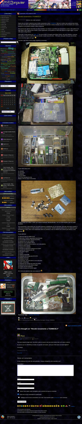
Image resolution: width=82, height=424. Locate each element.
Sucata (31, 315)
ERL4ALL (3, 36)
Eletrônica (25, 320)
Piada (13, 66)
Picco (22, 336)
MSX (4, 64)
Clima (3, 51)
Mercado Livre (10, 61)
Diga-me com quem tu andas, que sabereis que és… (8, 210)
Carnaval (8, 50)
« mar (7, 108)
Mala (6, 61)
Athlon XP (2, 48)
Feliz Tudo (13, 55)
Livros (6, 9)
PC (6, 66)
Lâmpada (14, 60)
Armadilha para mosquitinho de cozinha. (8, 235)
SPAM (6, 71)
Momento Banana (11, 63)
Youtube (8, 79)
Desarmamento (11, 53)
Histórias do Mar (4, 19)
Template (12, 73)
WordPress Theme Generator (57, 417)
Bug (15, 48)
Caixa (5, 50)
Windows (12, 76)
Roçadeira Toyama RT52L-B (8, 196)
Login (13, 9)
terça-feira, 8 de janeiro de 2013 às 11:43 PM (25, 337)
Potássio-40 (3, 27)
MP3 (2, 64)
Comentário (20, 364)
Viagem (8, 76)
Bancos (6, 48)
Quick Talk (3, 24)
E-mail (9, 9)
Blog (10, 48)
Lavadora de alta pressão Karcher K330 (8, 223)
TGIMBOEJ (53, 23)
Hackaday (3, 26)
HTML (14, 58)
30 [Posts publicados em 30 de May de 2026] (14, 104)
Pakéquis (3, 22)
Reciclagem (42, 320)
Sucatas (47, 320)
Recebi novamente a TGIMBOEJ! (29, 16)
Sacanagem (8, 69)
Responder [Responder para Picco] (19, 352)
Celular (14, 50)
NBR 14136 (12, 64)
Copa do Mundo (11, 51)
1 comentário (33, 318)
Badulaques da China (5, 15)
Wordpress (11, 77)
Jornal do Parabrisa (5, 33)
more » (73, 408)
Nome (19, 380)
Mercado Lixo (4, 63)
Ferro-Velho (10, 56)
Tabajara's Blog (4, 21)
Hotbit (2, 29)
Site (18, 388)
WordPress (41, 417)
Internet (31, 320)
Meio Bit (2, 31)
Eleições (2, 55)
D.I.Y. (21, 320)
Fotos (2, 9)
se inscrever (57, 399)
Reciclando (12, 68)
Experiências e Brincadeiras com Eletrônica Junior (8, 252)
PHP (9, 66)
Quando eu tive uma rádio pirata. (8, 228)
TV (5, 76)
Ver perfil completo (8, 278)
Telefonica (7, 73)
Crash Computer (47, 420)
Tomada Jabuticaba (5, 74)
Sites (3, 71)
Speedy (9, 71)
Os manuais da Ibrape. (8, 240)
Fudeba (9, 58)
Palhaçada (2, 66)
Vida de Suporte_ (4, 17)
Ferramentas (4, 56)
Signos (13, 69)
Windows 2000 (5, 77)
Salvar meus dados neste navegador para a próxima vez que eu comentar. (38, 393)
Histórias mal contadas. (8, 200)
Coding (6, 51)
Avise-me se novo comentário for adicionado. (30, 396)
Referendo (3, 69)
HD (12, 58)
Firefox (2, 58)
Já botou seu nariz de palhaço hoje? (8, 244)
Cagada (2, 50)
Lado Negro (8, 60)
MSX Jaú (8, 64)
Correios (3, 53)
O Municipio (3, 34)
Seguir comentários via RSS (74, 325)
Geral (28, 320)
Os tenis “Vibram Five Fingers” (8, 215)
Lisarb (3, 61)
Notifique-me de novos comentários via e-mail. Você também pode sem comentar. (42, 399)
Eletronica (36, 315)
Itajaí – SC (36, 34)
